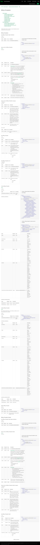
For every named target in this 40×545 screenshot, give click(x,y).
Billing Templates (5, 13)
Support (38, 1)
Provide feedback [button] (16, 539)
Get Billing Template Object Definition (8, 14)
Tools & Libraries (34, 1)
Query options (12, 467)
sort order (19, 77)
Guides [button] (25, 1)
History (2, 187)
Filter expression (13, 450)
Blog (22, 1)
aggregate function (19, 73)
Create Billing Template (7, 19)
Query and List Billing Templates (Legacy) (9, 16)
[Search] (38, 3)
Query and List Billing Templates (8, 15)
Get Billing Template (6, 17)
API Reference (29, 1)
